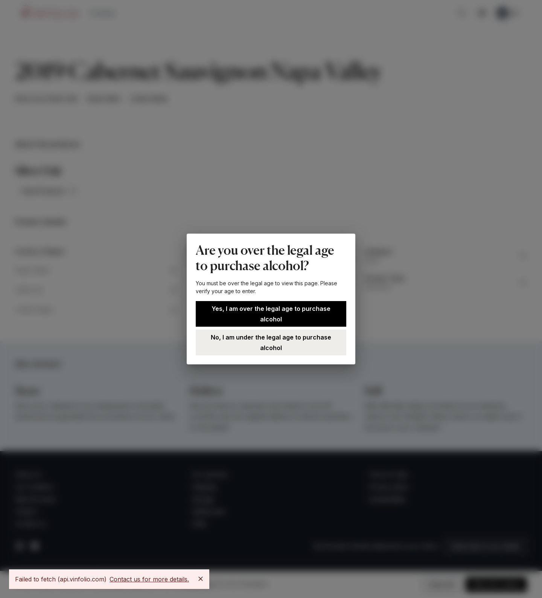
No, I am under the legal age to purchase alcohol (271, 342)
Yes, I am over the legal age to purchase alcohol (271, 314)
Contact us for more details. (149, 579)
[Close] (200, 578)
